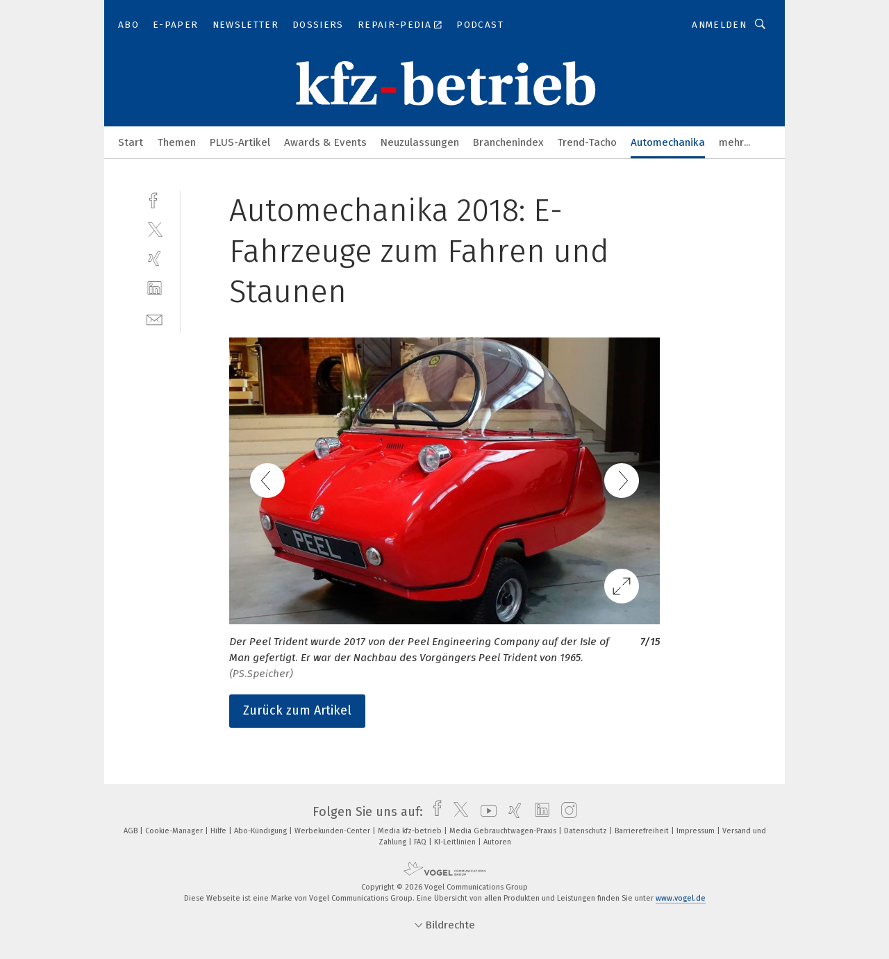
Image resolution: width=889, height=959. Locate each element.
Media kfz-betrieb (411, 830)
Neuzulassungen (420, 142)
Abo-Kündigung (261, 830)
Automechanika (668, 142)
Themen (176, 142)
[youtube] (485, 811)
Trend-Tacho (587, 142)
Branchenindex (508, 142)
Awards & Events (325, 142)
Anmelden (719, 25)
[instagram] (565, 811)
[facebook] (154, 199)
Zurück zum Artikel (297, 710)
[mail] (154, 318)
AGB (132, 830)
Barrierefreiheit (643, 830)
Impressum (696, 830)
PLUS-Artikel (240, 142)
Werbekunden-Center (333, 830)
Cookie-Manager (175, 830)
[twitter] (154, 228)
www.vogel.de (681, 898)
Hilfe (219, 830)
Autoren (497, 842)
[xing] (154, 258)
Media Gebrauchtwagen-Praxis (503, 830)
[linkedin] (154, 288)
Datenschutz (586, 830)
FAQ (421, 842)
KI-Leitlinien (456, 842)
